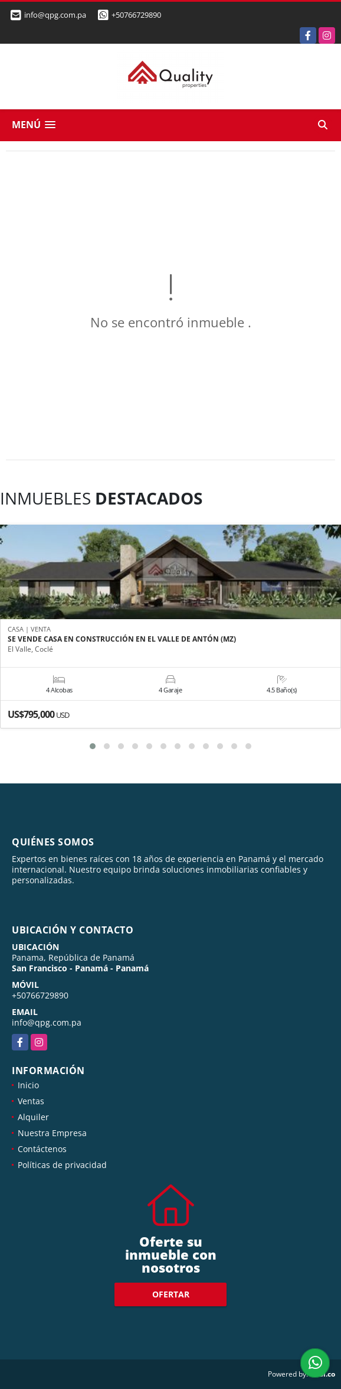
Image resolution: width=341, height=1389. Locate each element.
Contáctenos (42, 1148)
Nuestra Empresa (52, 1132)
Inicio (28, 1085)
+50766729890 (136, 14)
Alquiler (33, 1117)
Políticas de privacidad (62, 1164)
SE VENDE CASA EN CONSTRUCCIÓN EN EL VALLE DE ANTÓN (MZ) (122, 639)
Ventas (31, 1101)
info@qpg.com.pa (46, 1022)
